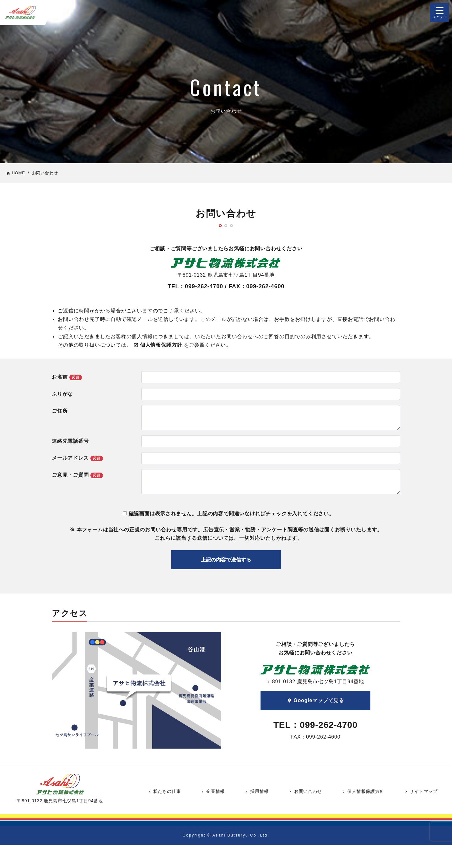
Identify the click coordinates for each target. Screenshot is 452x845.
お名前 (67, 377)
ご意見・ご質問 (77, 475)
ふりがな (62, 394)
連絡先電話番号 (70, 441)
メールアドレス (77, 458)
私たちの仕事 (164, 791)
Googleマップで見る (315, 700)
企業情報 (212, 791)
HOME (15, 173)
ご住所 (59, 411)
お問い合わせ (305, 791)
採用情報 (256, 791)
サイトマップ (421, 791)
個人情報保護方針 (363, 791)
